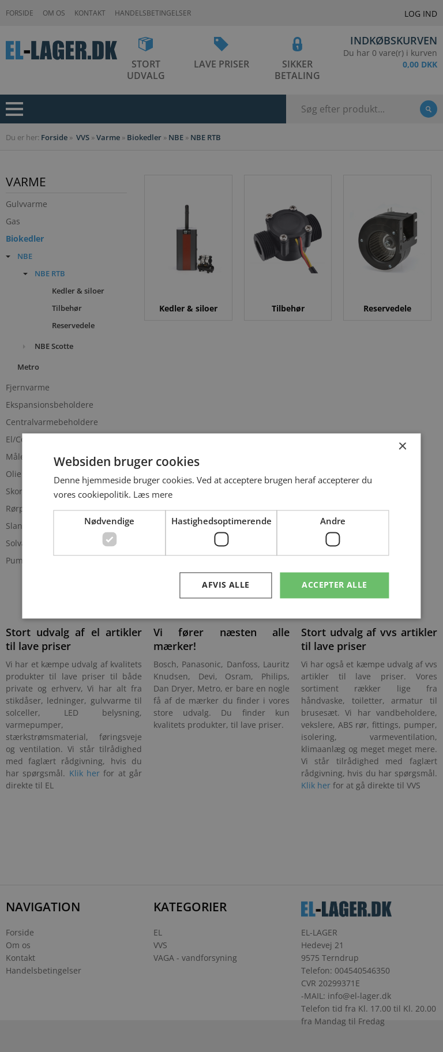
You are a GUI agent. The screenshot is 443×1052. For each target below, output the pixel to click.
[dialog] (221, 526)
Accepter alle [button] (334, 585)
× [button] (402, 446)
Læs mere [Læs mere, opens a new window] (152, 495)
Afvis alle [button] (225, 585)
